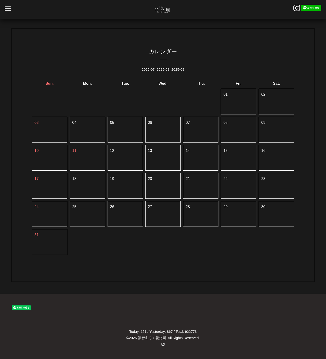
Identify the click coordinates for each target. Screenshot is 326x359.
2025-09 (177, 69)
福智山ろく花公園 (152, 338)
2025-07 (148, 69)
